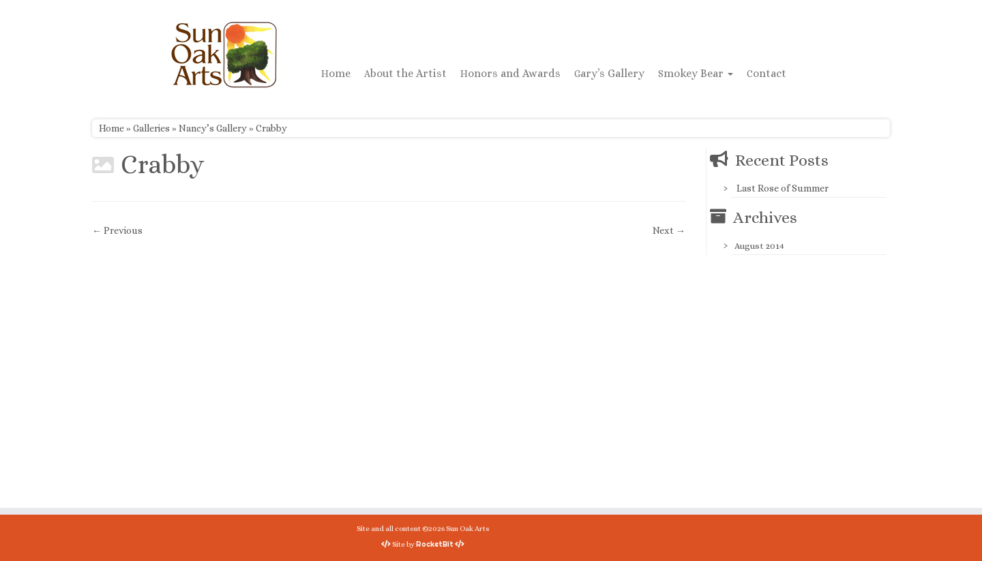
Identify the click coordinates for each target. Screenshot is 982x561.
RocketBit (434, 544)
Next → (669, 230)
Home (336, 73)
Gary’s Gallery (609, 73)
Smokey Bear (695, 73)
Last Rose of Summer (782, 188)
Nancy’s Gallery (213, 128)
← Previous (117, 230)
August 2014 (759, 246)
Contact (766, 73)
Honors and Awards (510, 73)
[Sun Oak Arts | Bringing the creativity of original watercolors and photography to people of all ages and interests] (223, 54)
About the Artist (405, 73)
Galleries (151, 128)
